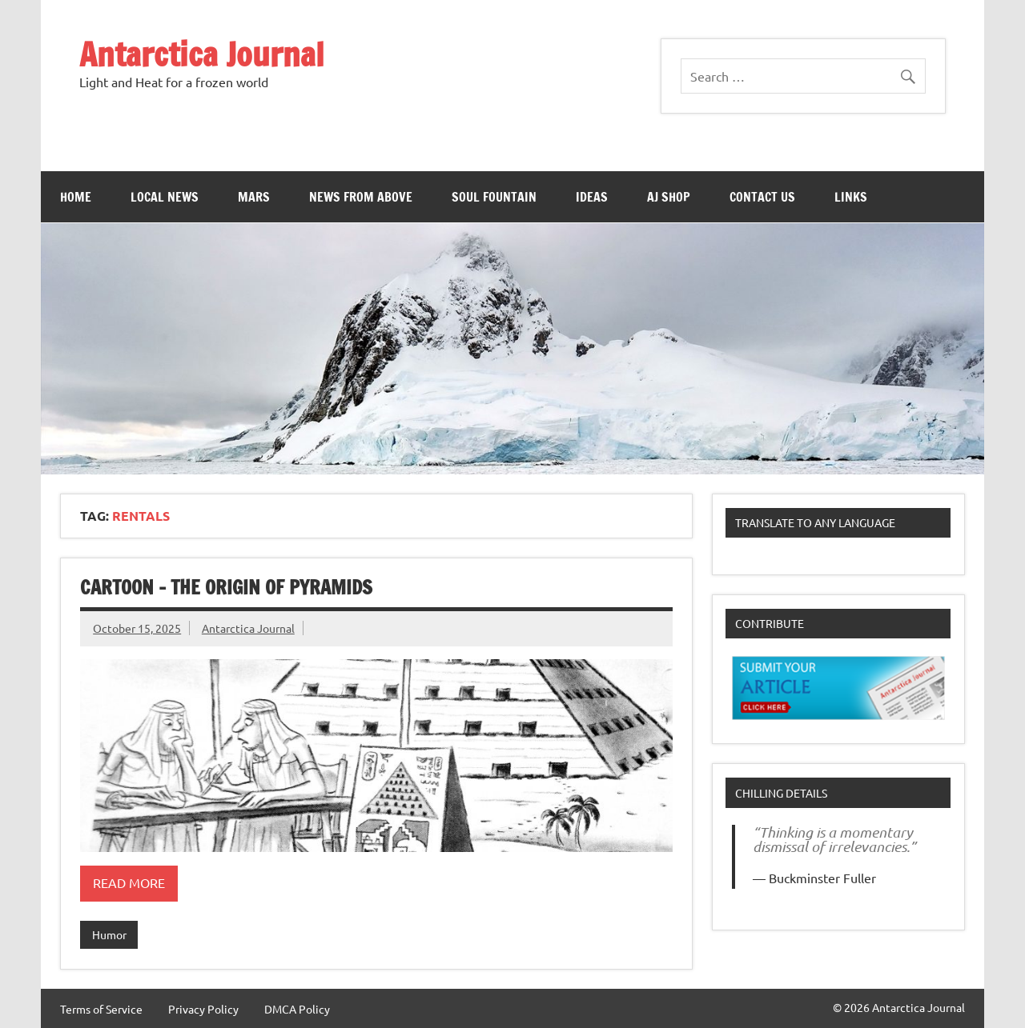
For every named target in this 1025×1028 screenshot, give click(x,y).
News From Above (360, 197)
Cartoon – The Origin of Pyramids (226, 587)
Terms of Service (101, 1008)
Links (850, 197)
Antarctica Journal (201, 54)
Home (75, 197)
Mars (254, 197)
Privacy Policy (203, 1008)
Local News (165, 197)
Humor (109, 934)
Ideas (592, 197)
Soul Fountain (494, 197)
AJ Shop (668, 197)
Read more (129, 882)
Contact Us (762, 197)
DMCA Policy (297, 1008)
